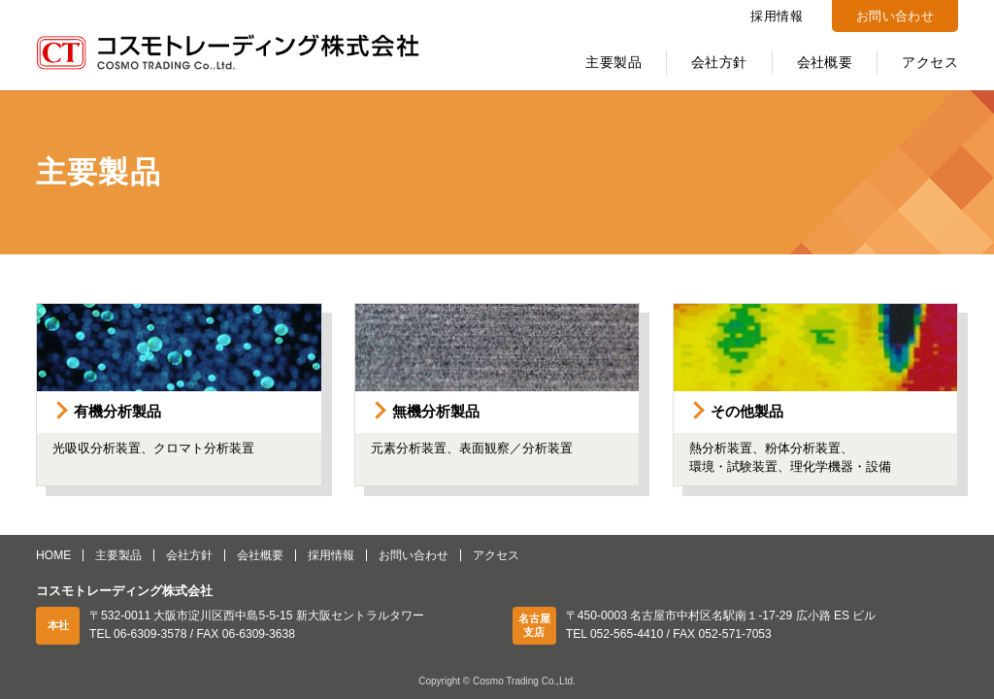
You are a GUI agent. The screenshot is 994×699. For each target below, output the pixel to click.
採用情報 (776, 16)
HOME (53, 555)
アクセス (930, 62)
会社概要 (825, 62)
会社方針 (719, 62)
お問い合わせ (895, 16)
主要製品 (613, 62)
